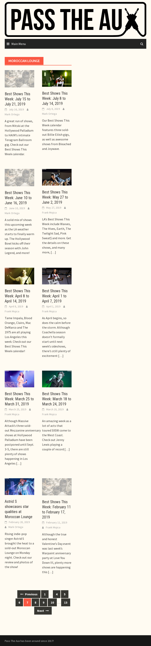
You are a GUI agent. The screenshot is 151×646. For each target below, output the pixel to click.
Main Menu (18, 44)
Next (43, 611)
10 (52, 602)
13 (65, 602)
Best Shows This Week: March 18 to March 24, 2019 (56, 398)
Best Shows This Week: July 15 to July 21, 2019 (17, 99)
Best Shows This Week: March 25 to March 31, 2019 (19, 398)
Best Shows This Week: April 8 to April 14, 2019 (17, 296)
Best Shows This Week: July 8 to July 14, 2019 (55, 98)
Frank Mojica (49, 212)
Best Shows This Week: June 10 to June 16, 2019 (18, 197)
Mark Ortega (12, 114)
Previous (29, 594)
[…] (53, 252)
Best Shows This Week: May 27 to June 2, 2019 (55, 197)
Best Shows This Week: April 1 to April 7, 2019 (55, 296)
